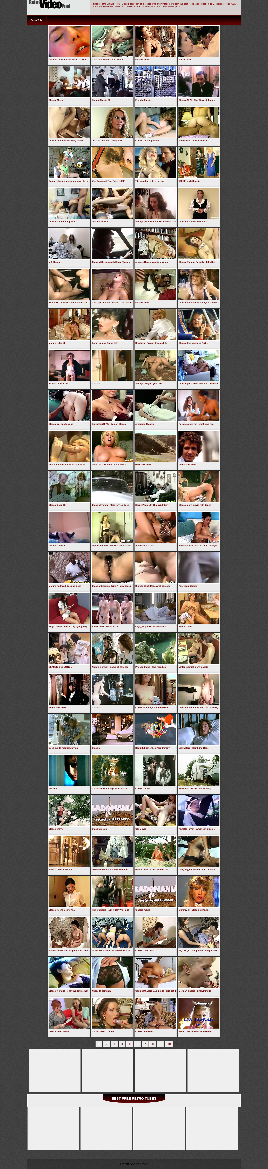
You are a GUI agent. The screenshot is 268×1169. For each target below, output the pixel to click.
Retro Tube (37, 20)
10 (169, 1044)
